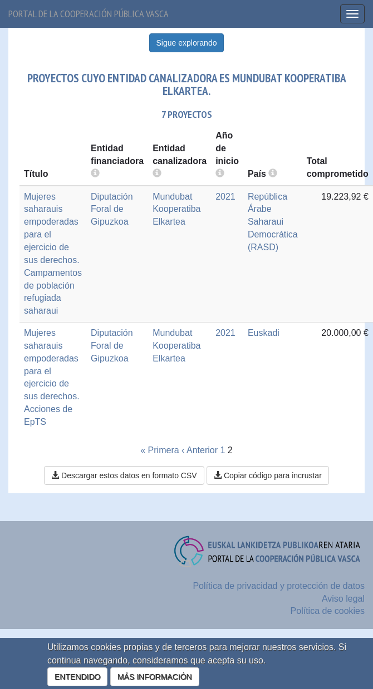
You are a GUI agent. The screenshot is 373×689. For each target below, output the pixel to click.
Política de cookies (328, 611)
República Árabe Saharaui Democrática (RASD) (273, 222)
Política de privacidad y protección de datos (279, 586)
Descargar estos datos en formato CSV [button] (124, 475)
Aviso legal (343, 598)
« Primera (159, 450)
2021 (225, 196)
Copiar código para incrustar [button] (268, 475)
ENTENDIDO (77, 676)
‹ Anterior (199, 450)
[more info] (219, 174)
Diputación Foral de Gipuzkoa (112, 209)
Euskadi (263, 333)
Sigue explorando (186, 42)
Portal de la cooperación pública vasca (88, 13)
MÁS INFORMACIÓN (154, 676)
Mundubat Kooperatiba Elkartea (176, 209)
